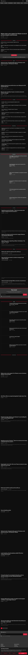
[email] (12, 295)
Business (10, 166)
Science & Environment (5, 253)
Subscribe (25, 294)
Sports (2, 65)
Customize (5, 653)
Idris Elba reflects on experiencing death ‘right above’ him (10, 42)
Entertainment (3, 511)
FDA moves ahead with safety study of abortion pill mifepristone (17, 329)
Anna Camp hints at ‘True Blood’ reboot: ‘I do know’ (10, 109)
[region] (14, 651)
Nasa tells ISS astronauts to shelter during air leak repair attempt (13, 258)
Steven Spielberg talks (6, 510)
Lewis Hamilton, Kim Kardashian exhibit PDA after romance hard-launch (12, 553)
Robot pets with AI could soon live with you (11, 251)
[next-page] (7, 628)
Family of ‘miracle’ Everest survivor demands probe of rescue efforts (12, 136)
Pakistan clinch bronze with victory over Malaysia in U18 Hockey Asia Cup (13, 86)
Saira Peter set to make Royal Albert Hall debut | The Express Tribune (13, 241)
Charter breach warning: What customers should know (14, 280)
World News (2, 47)
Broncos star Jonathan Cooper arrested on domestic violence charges (12, 92)
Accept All (22, 653)
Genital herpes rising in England (14, 336)
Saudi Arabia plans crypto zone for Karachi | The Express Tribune (17, 165)
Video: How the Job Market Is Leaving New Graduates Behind (18, 173)
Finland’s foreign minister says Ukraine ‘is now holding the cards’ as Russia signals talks (13, 417)
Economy (2, 43)
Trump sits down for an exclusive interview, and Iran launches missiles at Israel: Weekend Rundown (12, 575)
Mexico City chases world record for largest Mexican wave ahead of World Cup (13, 235)
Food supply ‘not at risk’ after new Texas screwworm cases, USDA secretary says (18, 156)
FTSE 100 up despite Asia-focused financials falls (17, 189)
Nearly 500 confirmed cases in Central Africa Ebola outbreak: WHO (17, 320)
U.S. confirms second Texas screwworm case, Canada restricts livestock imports (18, 312)
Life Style (2, 51)
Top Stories (2, 577)
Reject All (14, 653)
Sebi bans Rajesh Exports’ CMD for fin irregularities (17, 197)
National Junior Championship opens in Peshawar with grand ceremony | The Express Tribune (13, 63)
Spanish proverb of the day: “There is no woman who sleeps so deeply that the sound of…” (13, 211)
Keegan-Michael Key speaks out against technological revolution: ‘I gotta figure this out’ (13, 599)
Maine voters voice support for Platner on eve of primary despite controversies (14, 34)
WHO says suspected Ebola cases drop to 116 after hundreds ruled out (17, 345)
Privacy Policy (8, 296)
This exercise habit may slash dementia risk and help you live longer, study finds (17, 304)
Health (10, 305)
